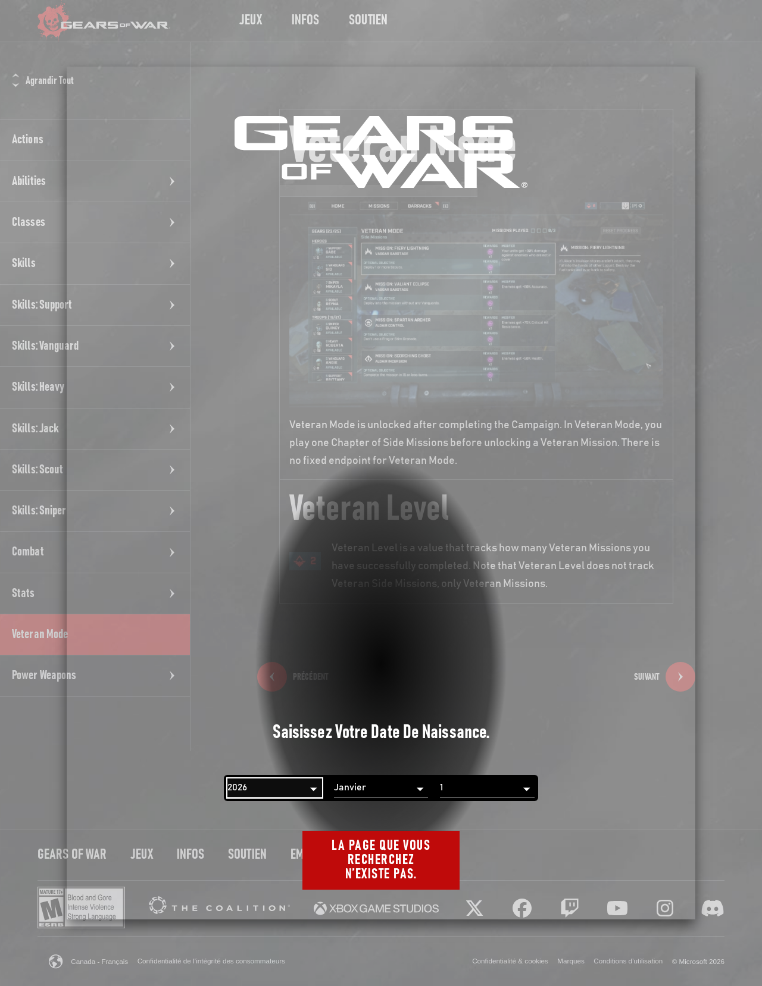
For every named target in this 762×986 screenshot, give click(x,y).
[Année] (274, 787)
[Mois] (381, 787)
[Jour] (487, 787)
